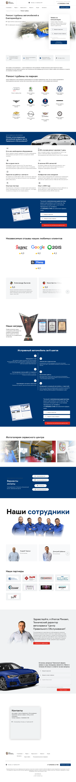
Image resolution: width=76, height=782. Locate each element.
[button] (67, 291)
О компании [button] (8, 7)
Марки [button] (15, 7)
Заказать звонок (64, 7)
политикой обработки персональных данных (59, 39)
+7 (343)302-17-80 (63, 3)
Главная (8, 10)
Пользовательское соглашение (40, 756)
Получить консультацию (58, 42)
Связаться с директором (41, 643)
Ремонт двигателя (15, 10)
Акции (37, 7)
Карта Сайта (27, 756)
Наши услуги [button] (23, 7)
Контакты (44, 7)
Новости (31, 7)
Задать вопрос (63, 689)
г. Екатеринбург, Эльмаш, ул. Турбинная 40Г (22, 721)
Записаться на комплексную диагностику (54, 225)
